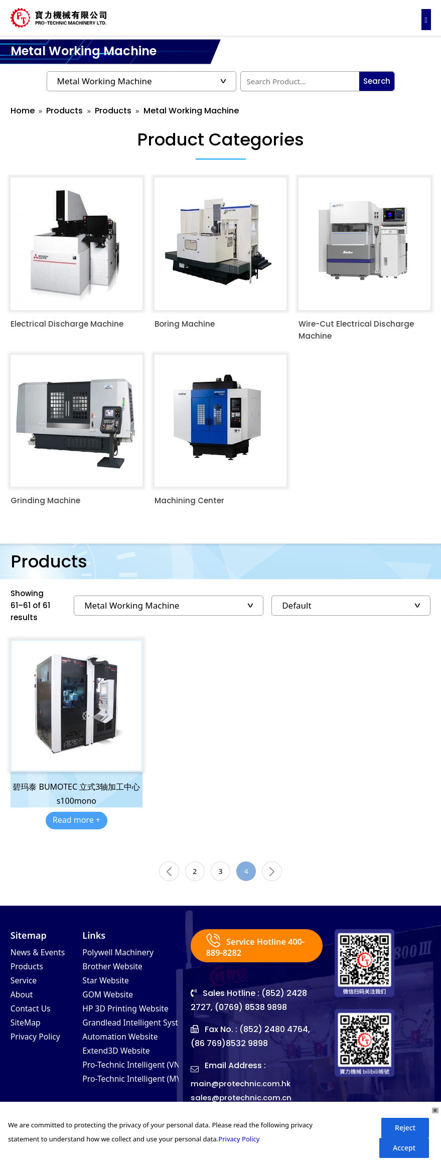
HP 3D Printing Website (131, 1016)
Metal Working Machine (191, 110)
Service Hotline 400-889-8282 (249, 949)
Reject (405, 1127)
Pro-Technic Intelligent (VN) (139, 1076)
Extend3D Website (121, 1061)
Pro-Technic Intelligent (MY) (140, 1091)
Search (376, 81)
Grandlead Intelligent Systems (146, 1031)
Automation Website (125, 1046)
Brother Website (116, 971)
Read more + (76, 819)
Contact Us (34, 1016)
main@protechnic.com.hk (243, 1087)
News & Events (42, 956)
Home (23, 110)
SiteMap (28, 1031)
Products (64, 110)
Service (26, 986)
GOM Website (111, 1001)
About (23, 1001)
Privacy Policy (39, 1046)
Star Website (108, 986)
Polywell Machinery (123, 956)
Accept (404, 1147)
